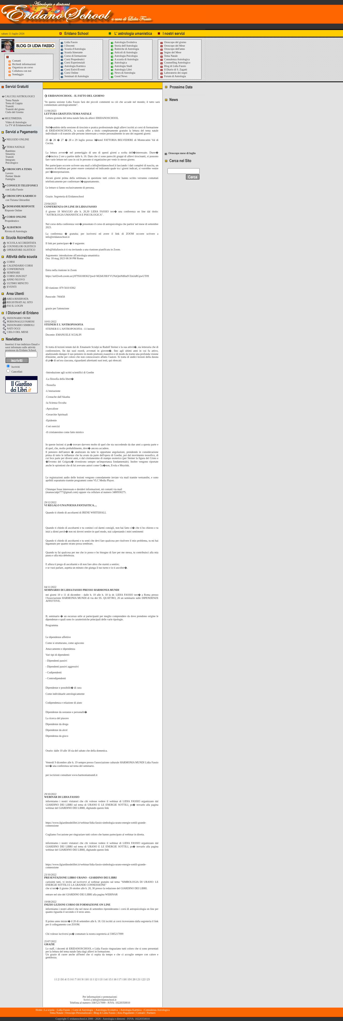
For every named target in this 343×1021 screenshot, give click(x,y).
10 (86, 979)
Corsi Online (69, 72)
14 (105, 979)
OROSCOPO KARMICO (21, 195)
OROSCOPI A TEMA (19, 169)
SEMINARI (11, 272)
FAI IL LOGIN (13, 305)
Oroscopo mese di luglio (182, 154)
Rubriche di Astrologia (124, 48)
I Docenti (67, 45)
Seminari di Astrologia (74, 76)
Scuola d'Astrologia (72, 48)
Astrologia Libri (121, 69)
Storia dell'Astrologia (123, 45)
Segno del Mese (170, 52)
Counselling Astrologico (175, 62)
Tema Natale (169, 55)
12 (96, 979)
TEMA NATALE (15, 146)
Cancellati (14, 371)
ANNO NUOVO (14, 279)
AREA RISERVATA (15, 298)
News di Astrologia (122, 72)
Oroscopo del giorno (173, 42)
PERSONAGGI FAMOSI (18, 321)
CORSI (9, 261)
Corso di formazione (73, 55)
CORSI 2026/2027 (15, 276)
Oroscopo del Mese (172, 45)
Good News (118, 76)
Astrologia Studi (121, 66)
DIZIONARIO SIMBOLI (18, 325)
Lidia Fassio (69, 42)
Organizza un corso (22, 67)
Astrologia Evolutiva (123, 42)
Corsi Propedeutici (72, 59)
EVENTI (10, 286)
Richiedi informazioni (24, 64)
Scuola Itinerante (71, 52)
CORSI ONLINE (17, 216)
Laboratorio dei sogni (173, 72)
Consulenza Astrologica (175, 59)
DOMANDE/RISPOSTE (21, 206)
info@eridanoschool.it (104, 999)
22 (143, 979)
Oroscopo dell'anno (174, 48)
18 (124, 979)
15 (110, 979)
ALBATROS (14, 227)
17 (119, 979)
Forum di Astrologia (173, 76)
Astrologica (118, 62)
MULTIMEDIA (13, 118)
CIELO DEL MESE (15, 332)
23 (148, 979)
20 (134, 979)
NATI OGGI (11, 328)
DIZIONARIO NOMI (17, 318)
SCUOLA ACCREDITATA (19, 242)
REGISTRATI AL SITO (18, 302)
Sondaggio (18, 74)
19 (129, 979)
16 (115, 979)
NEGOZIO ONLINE (17, 139)
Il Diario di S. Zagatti (173, 69)
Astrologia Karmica (72, 66)
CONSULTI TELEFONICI (22, 185)
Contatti (16, 60)
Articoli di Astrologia (123, 52)
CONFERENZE (13, 269)
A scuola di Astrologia (124, 59)
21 (138, 979)
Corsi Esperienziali (72, 62)
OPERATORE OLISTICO (19, 249)
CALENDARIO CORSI (18, 265)
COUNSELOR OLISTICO (19, 246)
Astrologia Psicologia (123, 55)
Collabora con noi (22, 70)
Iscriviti (13, 366)
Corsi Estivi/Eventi (72, 69)
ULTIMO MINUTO (15, 283)
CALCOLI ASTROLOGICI (19, 96)
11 (91, 979)
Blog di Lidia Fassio (173, 66)
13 (100, 979)
